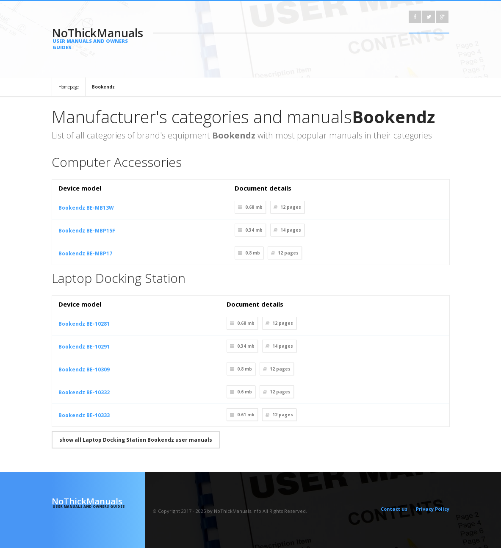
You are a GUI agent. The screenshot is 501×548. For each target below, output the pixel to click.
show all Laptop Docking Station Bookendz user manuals (135, 439)
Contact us (394, 509)
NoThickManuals (98, 37)
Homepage (68, 87)
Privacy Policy (432, 509)
